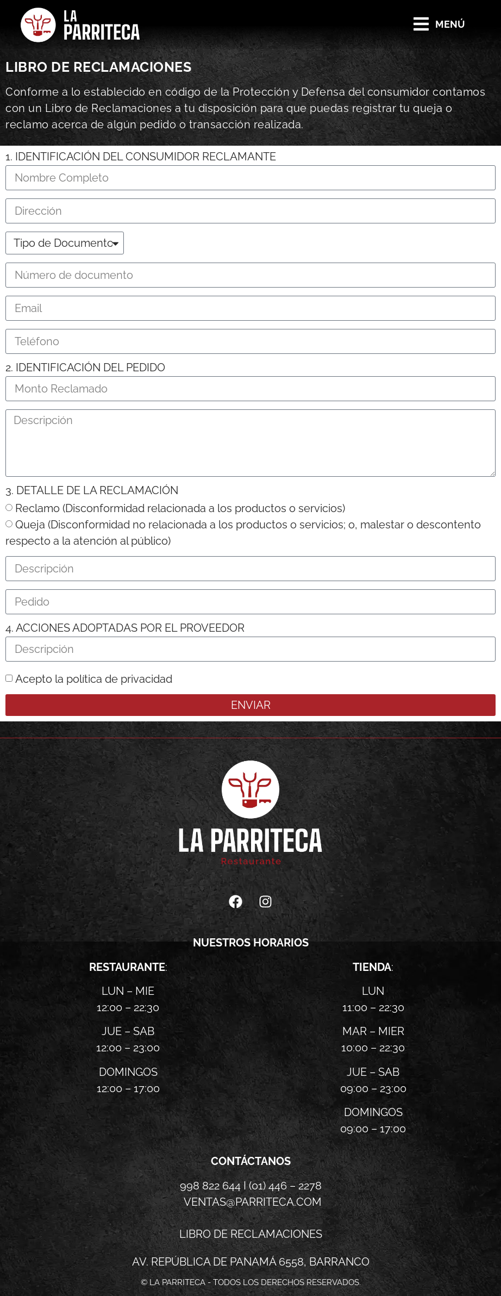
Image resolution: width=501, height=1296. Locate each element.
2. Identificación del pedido (85, 368)
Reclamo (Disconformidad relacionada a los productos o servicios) (180, 508)
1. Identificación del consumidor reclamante (140, 157)
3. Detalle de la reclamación (91, 491)
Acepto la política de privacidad (93, 679)
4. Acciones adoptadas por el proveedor (125, 628)
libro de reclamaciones (250, 1234)
